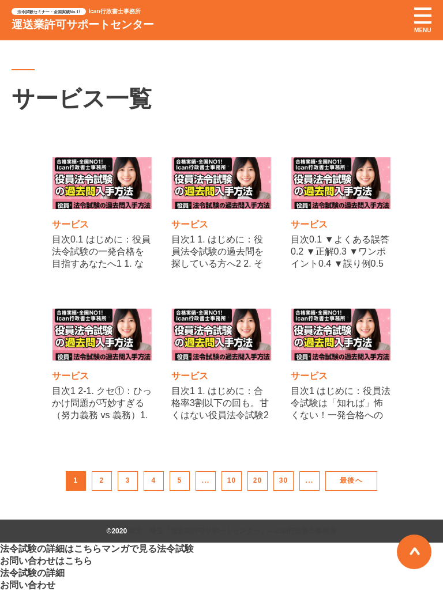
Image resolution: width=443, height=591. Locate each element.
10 (231, 480)
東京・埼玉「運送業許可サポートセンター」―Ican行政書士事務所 (232, 531)
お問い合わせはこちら (46, 561)
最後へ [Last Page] (351, 480)
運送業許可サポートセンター (83, 24)
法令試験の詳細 (32, 573)
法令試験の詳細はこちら (51, 549)
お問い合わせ (27, 585)
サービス (70, 224)
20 (257, 480)
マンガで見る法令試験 (148, 549)
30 (283, 480)
